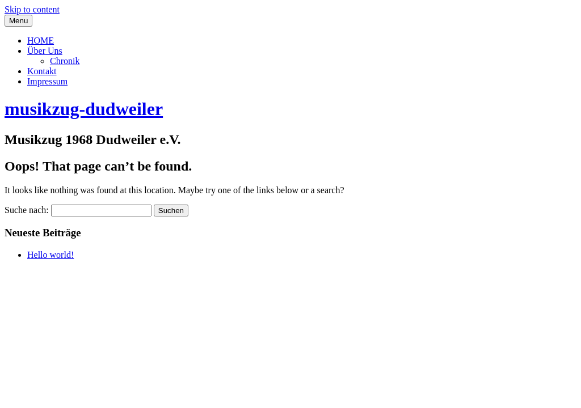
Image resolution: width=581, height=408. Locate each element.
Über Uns (44, 51)
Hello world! (50, 255)
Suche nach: (27, 210)
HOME (40, 40)
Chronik (64, 61)
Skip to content (32, 9)
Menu (18, 20)
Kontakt (42, 71)
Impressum (47, 81)
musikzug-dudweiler (84, 109)
